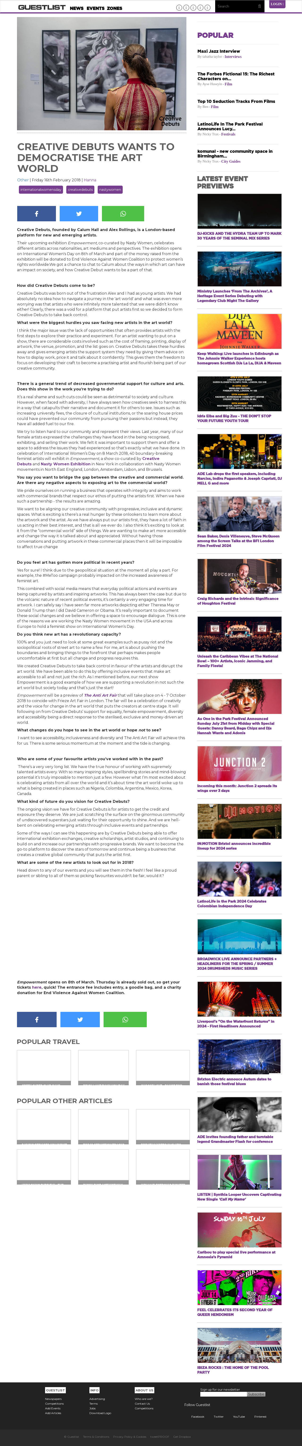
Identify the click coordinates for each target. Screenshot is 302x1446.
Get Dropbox (182, 1436)
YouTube (235, 1416)
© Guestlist (71, 1436)
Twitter (215, 1416)
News (77, 8)
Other (23, 180)
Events (96, 8)
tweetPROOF (159, 1436)
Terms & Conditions (96, 1436)
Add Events (52, 1408)
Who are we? (144, 1399)
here (37, 987)
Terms (93, 1403)
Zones (114, 8)
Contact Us (142, 1403)
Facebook (194, 1416)
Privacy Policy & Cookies (129, 1436)
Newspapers (53, 1399)
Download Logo (100, 1413)
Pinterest (257, 1416)
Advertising (97, 1399)
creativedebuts (80, 190)
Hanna (90, 180)
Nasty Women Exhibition (66, 464)
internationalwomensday (41, 190)
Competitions (54, 1403)
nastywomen (110, 190)
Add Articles (53, 1413)
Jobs (92, 1408)
